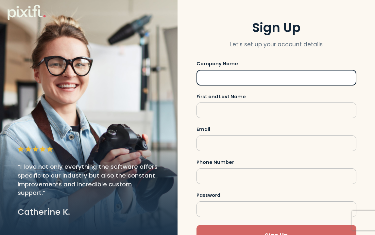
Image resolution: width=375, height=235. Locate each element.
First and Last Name (221, 96)
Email (203, 129)
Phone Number (215, 162)
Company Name (217, 63)
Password (208, 195)
